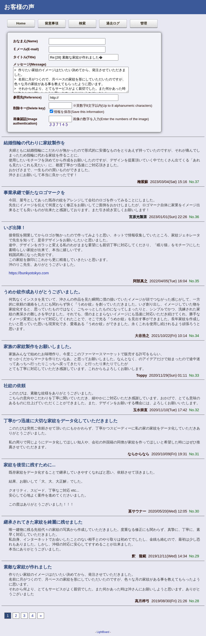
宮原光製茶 (138, 217)
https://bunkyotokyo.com (29, 273)
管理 (143, 23)
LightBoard (103, 632)
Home (21, 23)
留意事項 (51, 23)
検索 (82, 23)
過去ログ (113, 23)
